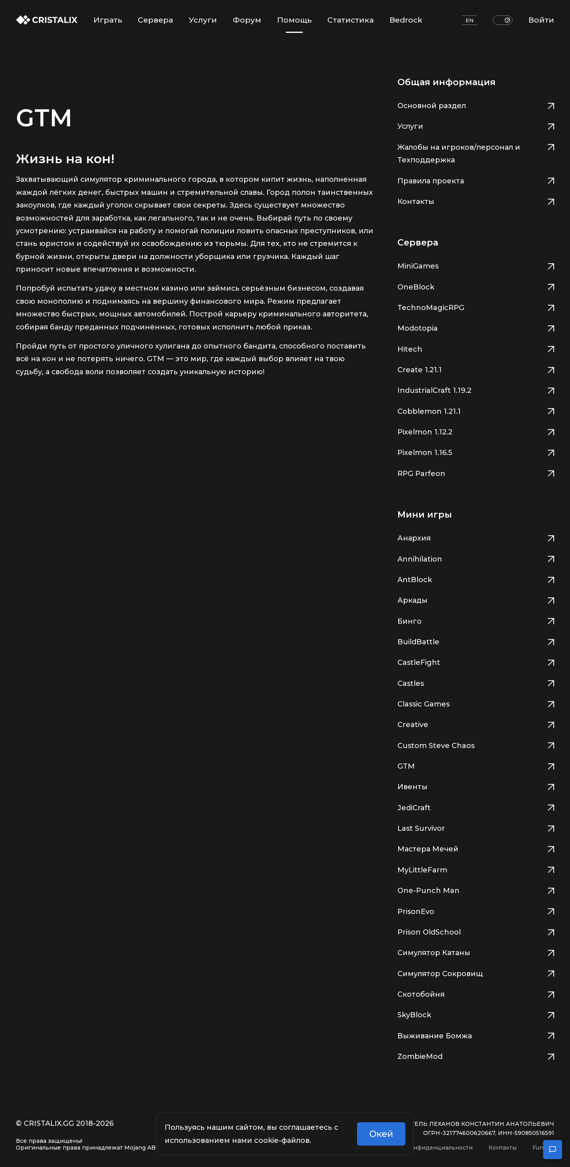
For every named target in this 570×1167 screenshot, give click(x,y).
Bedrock (406, 20)
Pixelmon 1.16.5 (475, 451)
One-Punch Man (475, 889)
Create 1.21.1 (475, 369)
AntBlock (475, 578)
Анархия (475, 537)
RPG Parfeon (475, 472)
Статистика (350, 20)
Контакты (475, 200)
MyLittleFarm (475, 869)
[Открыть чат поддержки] (552, 1149)
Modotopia (475, 327)
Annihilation (475, 558)
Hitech (475, 348)
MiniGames (475, 265)
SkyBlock (475, 1014)
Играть (107, 20)
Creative (475, 723)
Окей (381, 1134)
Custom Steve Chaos (475, 744)
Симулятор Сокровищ (475, 972)
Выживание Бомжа (475, 1035)
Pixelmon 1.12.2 (475, 431)
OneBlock (475, 286)
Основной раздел (475, 104)
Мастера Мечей (475, 848)
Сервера (155, 20)
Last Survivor (475, 827)
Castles (475, 682)
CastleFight (475, 661)
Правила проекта (475, 180)
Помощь (294, 23)
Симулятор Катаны (475, 951)
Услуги (203, 20)
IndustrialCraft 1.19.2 (475, 389)
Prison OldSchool (475, 931)
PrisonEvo (475, 910)
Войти (541, 20)
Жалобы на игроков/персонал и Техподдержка (475, 152)
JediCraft (475, 806)
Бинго (475, 620)
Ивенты (475, 786)
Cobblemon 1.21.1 (475, 410)
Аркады (475, 599)
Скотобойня (475, 993)
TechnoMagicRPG (475, 306)
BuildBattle (475, 641)
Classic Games (475, 703)
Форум (247, 20)
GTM (475, 765)
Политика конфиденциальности (424, 1147)
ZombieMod (475, 1055)
